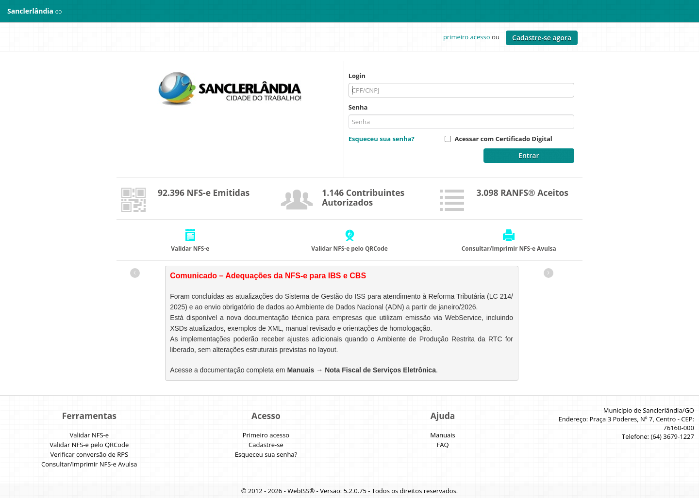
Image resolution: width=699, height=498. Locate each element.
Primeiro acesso (266, 435)
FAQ (443, 444)
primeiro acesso (466, 36)
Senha (358, 107)
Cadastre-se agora (541, 37)
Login (357, 75)
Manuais (442, 435)
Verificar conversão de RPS (89, 454)
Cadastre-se (266, 444)
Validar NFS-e (89, 435)
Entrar (528, 155)
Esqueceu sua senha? (382, 138)
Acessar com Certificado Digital (503, 138)
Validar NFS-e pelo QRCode (89, 444)
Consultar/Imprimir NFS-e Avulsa (89, 464)
